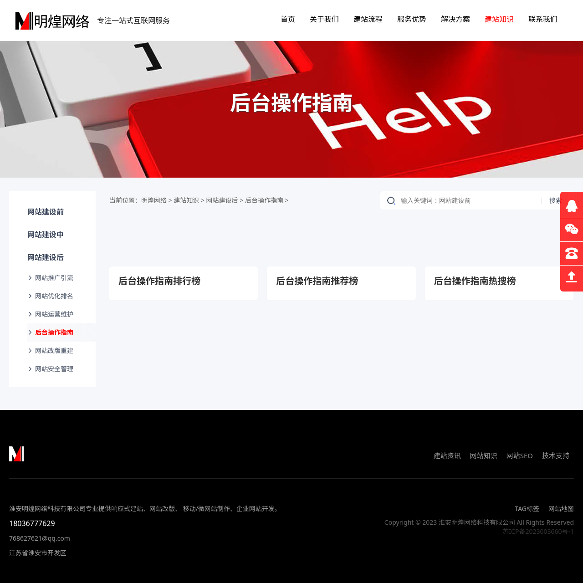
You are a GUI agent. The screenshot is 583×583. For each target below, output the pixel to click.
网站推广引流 (54, 277)
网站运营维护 (54, 314)
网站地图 (561, 508)
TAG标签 (527, 508)
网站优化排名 (54, 296)
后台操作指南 (54, 332)
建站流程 (368, 19)
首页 (288, 19)
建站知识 (499, 19)
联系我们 (542, 19)
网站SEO (519, 455)
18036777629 (32, 523)
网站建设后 (45, 257)
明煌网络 (154, 200)
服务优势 (411, 19)
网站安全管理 (54, 368)
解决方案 (455, 19)
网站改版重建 (54, 350)
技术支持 (555, 455)
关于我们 (324, 19)
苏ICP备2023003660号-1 (538, 531)
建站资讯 (447, 455)
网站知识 (483, 455)
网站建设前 (45, 212)
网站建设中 (45, 235)
